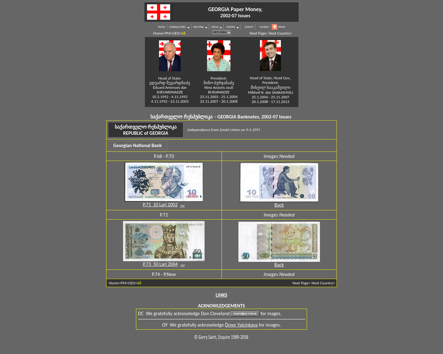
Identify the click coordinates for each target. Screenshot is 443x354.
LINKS (221, 295)
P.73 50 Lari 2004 (160, 264)
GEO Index (219, 32)
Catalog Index (177, 26)
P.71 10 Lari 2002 (160, 205)
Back (279, 205)
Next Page (257, 33)
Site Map (198, 26)
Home (161, 26)
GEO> (177, 33)
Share (281, 26)
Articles (230, 26)
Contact (264, 26)
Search (249, 26)
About (214, 26)
